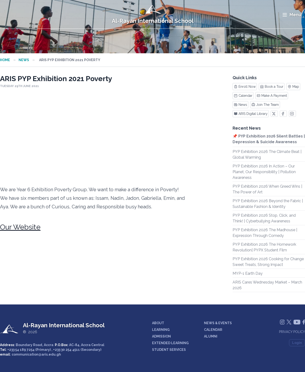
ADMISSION (161, 336)
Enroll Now (245, 86)
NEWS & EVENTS (218, 323)
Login (297, 343)
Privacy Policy (292, 332)
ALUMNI (210, 336)
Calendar (243, 96)
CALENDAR (213, 330)
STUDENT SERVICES (169, 350)
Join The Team (265, 105)
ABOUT (158, 323)
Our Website (20, 227)
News (24, 60)
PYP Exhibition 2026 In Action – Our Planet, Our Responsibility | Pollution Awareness (264, 172)
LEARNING (161, 330)
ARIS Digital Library (251, 114)
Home (5, 60)
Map (293, 86)
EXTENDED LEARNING (170, 343)
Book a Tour (271, 86)
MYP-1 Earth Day (248, 273)
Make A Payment (272, 96)
